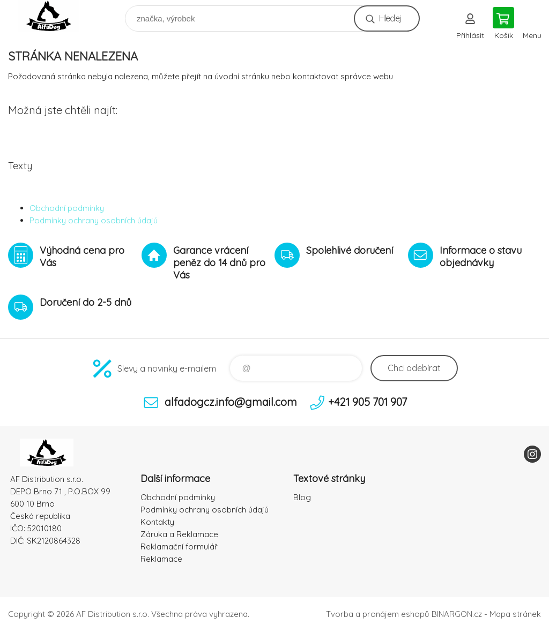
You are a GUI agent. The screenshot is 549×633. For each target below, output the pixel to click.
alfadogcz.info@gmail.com (231, 402)
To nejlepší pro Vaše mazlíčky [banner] (55, 16)
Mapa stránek (515, 614)
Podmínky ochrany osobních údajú (93, 220)
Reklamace (161, 559)
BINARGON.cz (457, 614)
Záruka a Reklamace (179, 534)
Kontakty (157, 522)
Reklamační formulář (179, 546)
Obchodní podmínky (66, 208)
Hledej (390, 18)
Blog (302, 497)
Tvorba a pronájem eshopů (377, 614)
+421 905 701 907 (367, 402)
